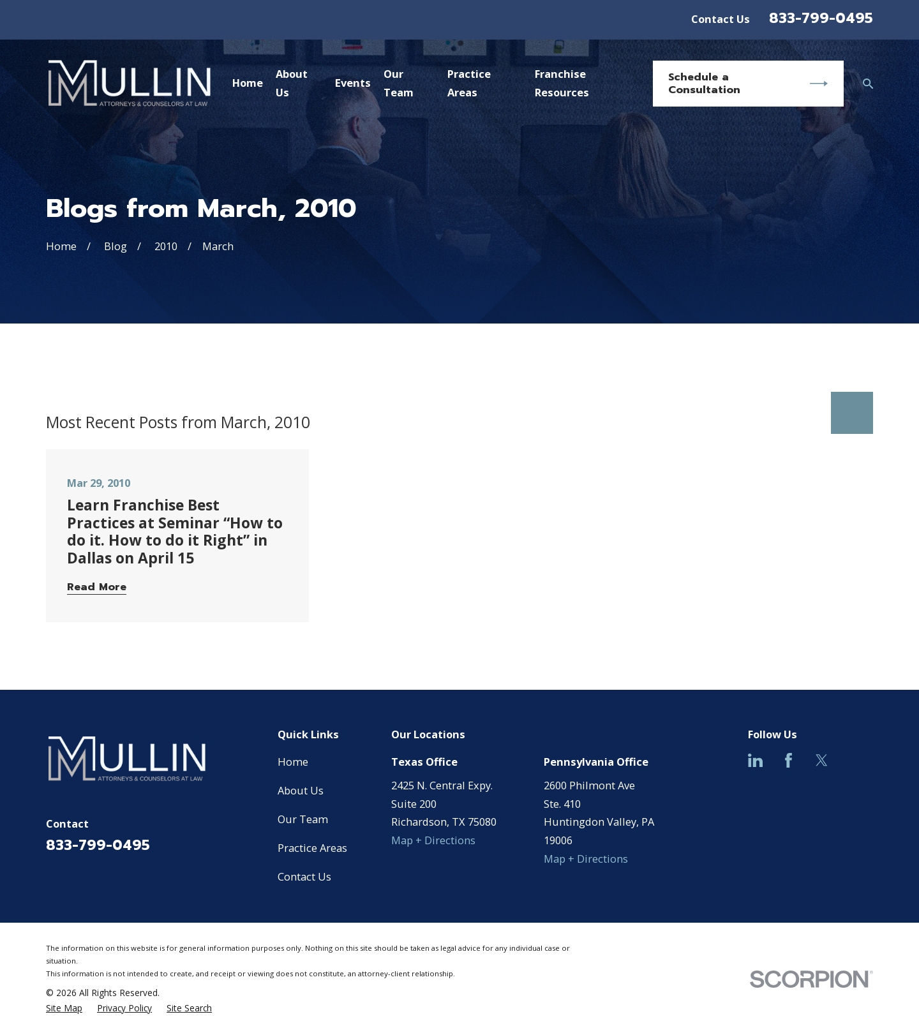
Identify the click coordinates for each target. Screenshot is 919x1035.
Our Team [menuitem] (399, 83)
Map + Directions (433, 840)
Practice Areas (312, 847)
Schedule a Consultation (748, 83)
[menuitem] (64, 1008)
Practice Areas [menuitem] (469, 83)
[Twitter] (821, 760)
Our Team (303, 819)
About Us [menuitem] (292, 83)
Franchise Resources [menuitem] (562, 83)
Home (293, 761)
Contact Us (720, 18)
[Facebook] (788, 760)
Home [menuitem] (247, 82)
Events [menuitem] (353, 82)
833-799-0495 (821, 18)
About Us (301, 790)
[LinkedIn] (755, 760)
